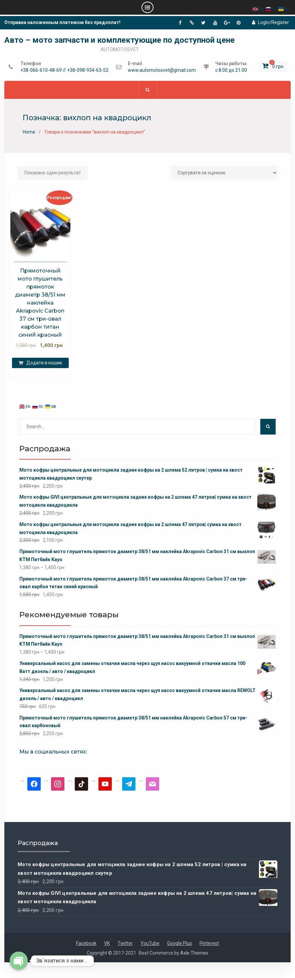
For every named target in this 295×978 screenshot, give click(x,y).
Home (29, 132)
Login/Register (270, 22)
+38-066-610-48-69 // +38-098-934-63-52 (64, 70)
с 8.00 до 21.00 (231, 70)
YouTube (150, 943)
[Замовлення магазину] (224, 172)
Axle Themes (194, 953)
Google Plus (179, 943)
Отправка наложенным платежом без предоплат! (62, 22)
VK (107, 943)
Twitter (125, 943)
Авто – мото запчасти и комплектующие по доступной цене (119, 40)
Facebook (86, 943)
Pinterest (209, 943)
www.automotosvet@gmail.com (162, 70)
